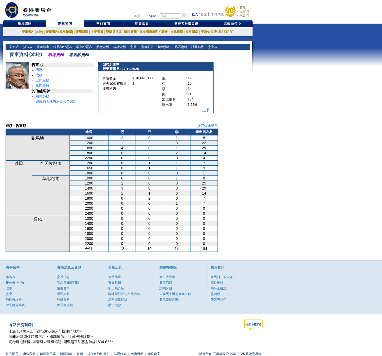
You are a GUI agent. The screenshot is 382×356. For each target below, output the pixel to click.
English (151, 15)
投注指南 (191, 32)
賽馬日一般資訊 (222, 277)
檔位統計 (217, 282)
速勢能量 (114, 277)
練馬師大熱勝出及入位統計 (56, 102)
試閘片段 (165, 288)
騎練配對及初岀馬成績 (124, 294)
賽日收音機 (167, 277)
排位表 (27, 47)
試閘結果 (197, 47)
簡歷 (39, 70)
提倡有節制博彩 (98, 354)
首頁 (137, 16)
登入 (195, 14)
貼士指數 (114, 305)
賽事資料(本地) (32, 32)
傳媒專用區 (219, 299)
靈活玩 (215, 294)
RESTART (226, 32)
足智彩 (244, 11)
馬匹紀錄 (42, 86)
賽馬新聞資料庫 (68, 282)
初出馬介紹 (116, 288)
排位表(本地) (15, 282)
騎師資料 (63, 299)
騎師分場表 (84, 47)
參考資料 (102, 47)
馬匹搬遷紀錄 (117, 299)
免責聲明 (137, 354)
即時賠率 (42, 47)
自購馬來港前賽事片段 (175, 294)
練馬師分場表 (62, 47)
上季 (205, 110)
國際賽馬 (130, 32)
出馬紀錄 (42, 80)
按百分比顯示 (207, 126)
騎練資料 (164, 47)
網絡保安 (153, 354)
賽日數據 (114, 282)
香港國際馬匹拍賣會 (153, 32)
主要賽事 (97, 32)
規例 (80, 354)
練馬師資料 (65, 305)
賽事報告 (146, 47)
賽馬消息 (63, 277)
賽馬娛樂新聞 (169, 299)
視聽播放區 (114, 32)
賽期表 (212, 47)
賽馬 (243, 8)
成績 (39, 75)
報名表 (14, 47)
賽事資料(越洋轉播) (59, 32)
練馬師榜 (42, 96)
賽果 (132, 47)
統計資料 (119, 47)
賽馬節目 (165, 282)
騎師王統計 (219, 288)
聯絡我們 (29, 354)
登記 (204, 14)
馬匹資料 (180, 47)
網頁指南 (66, 354)
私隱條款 (120, 354)
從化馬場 (176, 32)
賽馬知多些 (209, 32)
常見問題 (217, 14)
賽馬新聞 (82, 32)
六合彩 (244, 15)
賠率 (9, 288)
